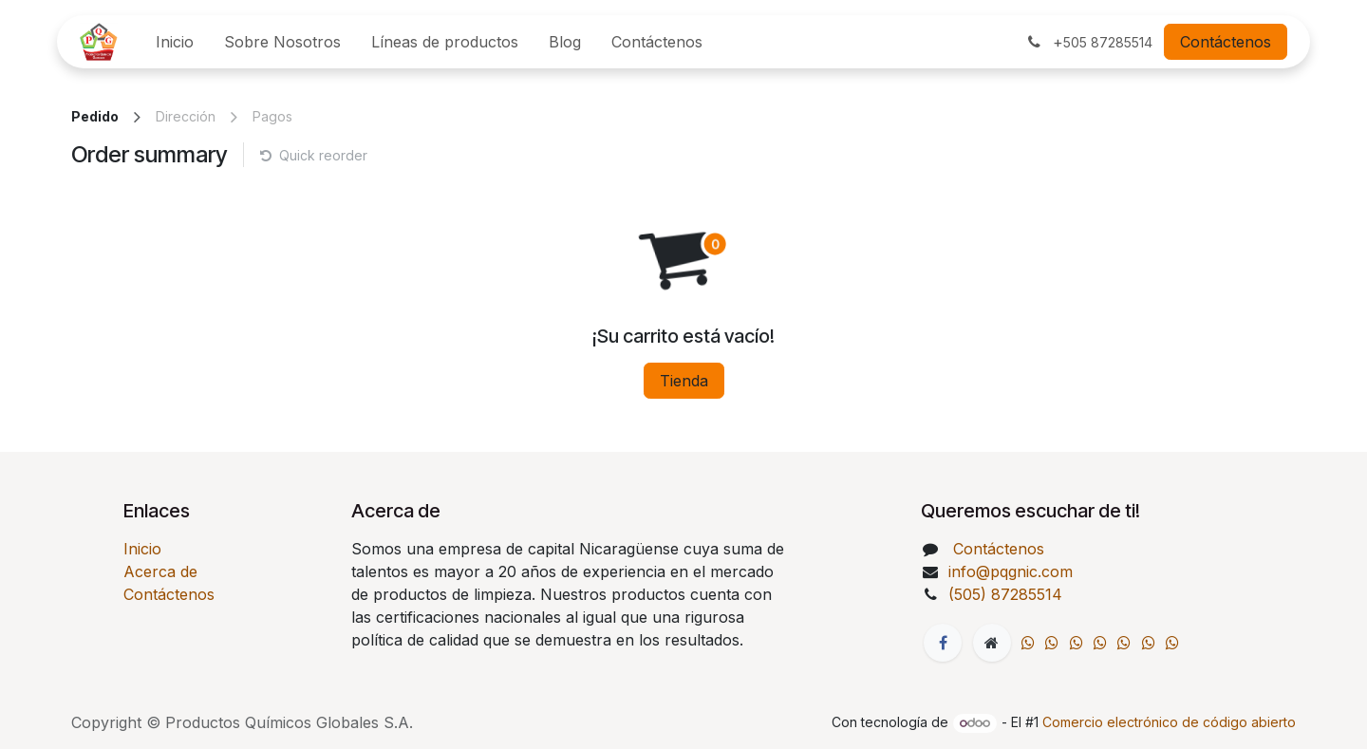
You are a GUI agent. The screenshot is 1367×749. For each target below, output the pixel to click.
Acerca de (160, 571)
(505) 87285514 (1007, 594)
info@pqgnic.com (1010, 571)
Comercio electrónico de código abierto (1169, 722)
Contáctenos (1225, 41)
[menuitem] (174, 42)
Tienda (684, 380)
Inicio (142, 548)
